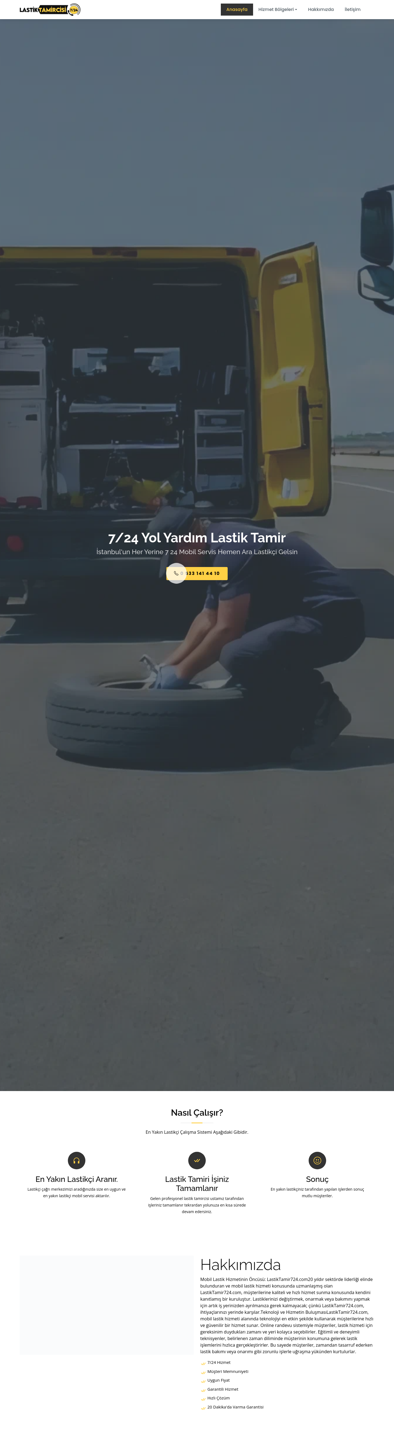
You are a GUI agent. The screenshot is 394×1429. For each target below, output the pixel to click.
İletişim (353, 9)
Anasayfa (236, 9)
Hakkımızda (321, 9)
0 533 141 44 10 (197, 573)
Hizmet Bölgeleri (276, 9)
